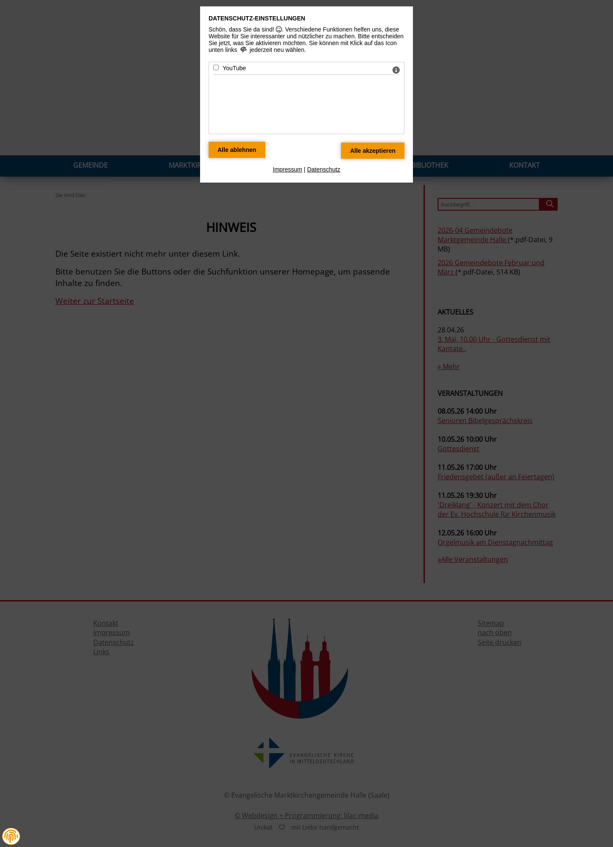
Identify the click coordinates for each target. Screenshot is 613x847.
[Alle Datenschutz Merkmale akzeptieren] (372, 151)
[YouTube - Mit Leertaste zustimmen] (216, 67)
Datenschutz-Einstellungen (257, 18)
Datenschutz (323, 169)
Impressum (287, 169)
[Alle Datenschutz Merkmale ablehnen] (237, 150)
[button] (11, 836)
